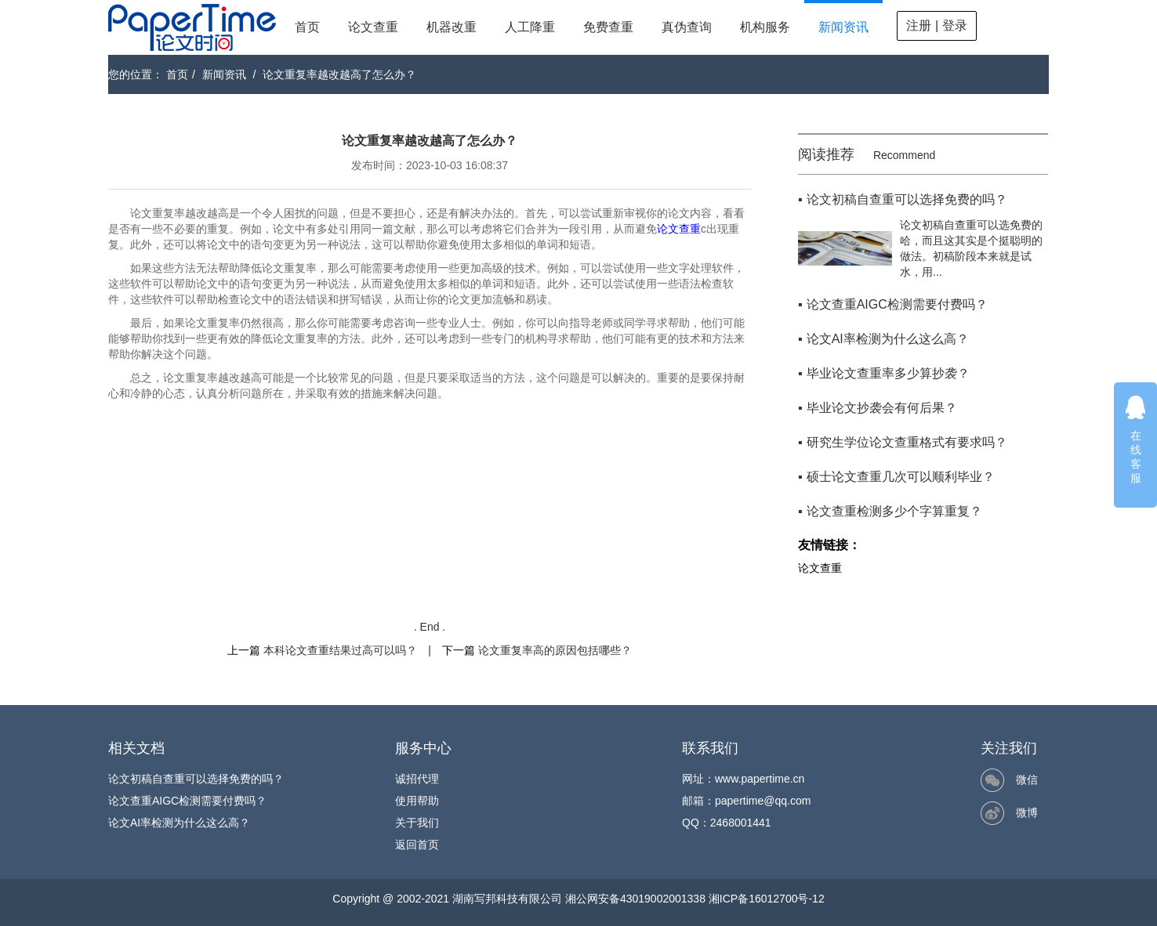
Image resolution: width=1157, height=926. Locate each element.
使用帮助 (417, 800)
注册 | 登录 (936, 25)
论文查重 (373, 27)
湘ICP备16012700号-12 (767, 898)
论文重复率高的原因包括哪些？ (555, 650)
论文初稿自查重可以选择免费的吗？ (196, 778)
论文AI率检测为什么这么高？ (179, 822)
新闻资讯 (843, 27)
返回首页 (417, 844)
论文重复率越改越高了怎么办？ (339, 74)
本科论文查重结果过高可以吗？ (340, 650)
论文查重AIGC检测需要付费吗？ (187, 800)
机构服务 (765, 27)
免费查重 (608, 27)
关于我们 (417, 822)
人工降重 (530, 27)
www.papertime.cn (759, 778)
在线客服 (1136, 439)
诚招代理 (417, 778)
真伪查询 (687, 27)
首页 (307, 27)
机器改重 (451, 27)
